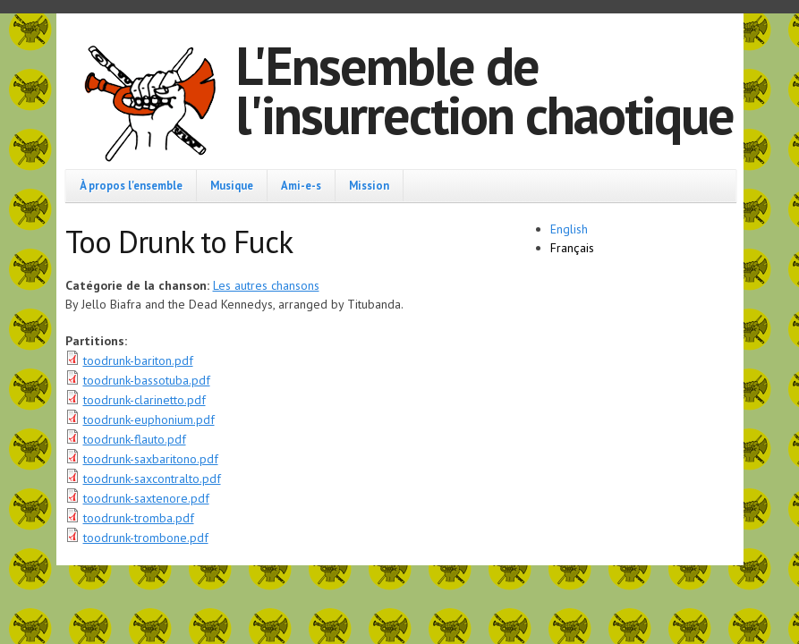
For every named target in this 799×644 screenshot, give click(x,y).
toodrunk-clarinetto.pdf (144, 400)
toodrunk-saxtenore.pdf (146, 498)
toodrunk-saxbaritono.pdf (150, 459)
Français (572, 248)
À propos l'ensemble (131, 185)
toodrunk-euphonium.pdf (149, 419)
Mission (369, 185)
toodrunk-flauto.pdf (134, 439)
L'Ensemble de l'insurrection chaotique (484, 89)
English (569, 229)
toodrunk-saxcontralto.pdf (152, 478)
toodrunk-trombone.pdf (145, 538)
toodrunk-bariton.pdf (138, 360)
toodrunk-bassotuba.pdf (146, 380)
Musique (231, 185)
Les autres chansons (266, 285)
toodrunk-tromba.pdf (138, 518)
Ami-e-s (301, 185)
